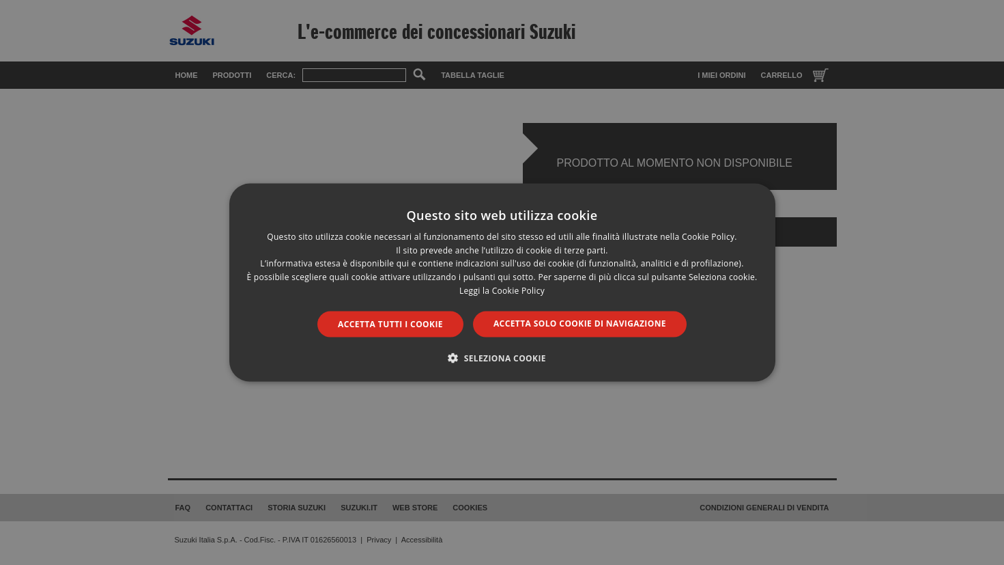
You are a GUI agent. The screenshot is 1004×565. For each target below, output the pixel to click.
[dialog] (502, 282)
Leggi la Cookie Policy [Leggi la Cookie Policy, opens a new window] (502, 291)
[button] (502, 358)
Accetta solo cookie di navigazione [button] (579, 323)
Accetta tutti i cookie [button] (390, 323)
